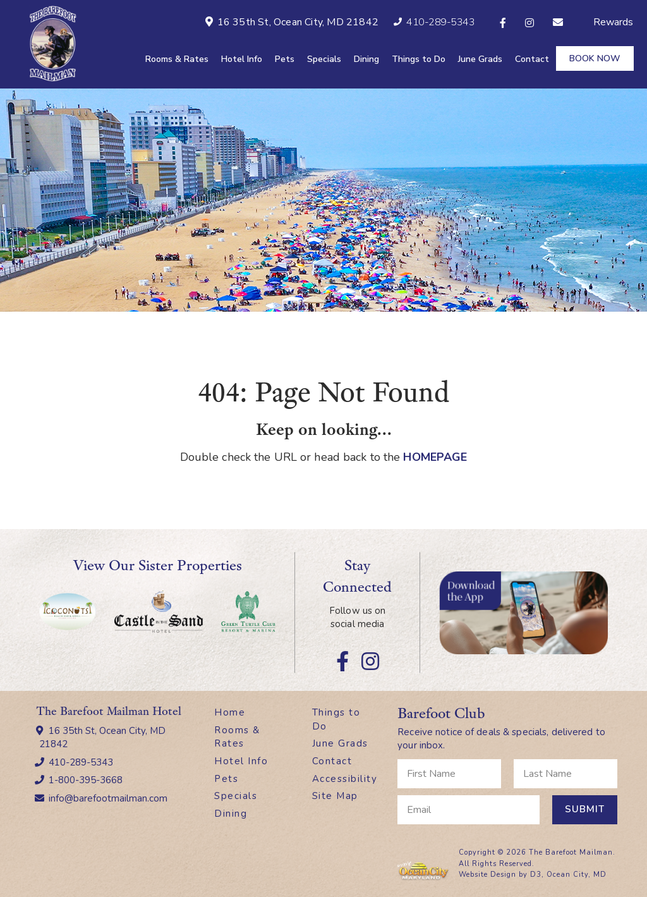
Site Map (335, 795)
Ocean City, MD (577, 874)
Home (229, 711)
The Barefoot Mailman (571, 852)
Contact (532, 59)
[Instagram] (529, 23)
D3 (535, 874)
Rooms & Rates (177, 59)
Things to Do (418, 59)
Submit (585, 808)
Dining (366, 59)
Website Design (487, 874)
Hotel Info (241, 59)
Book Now (594, 58)
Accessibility (345, 778)
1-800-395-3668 (86, 780)
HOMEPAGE (435, 456)
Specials (324, 59)
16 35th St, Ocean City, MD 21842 (102, 737)
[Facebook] (503, 23)
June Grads (480, 59)
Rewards (613, 22)
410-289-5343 (81, 761)
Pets (284, 59)
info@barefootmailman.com (108, 797)
